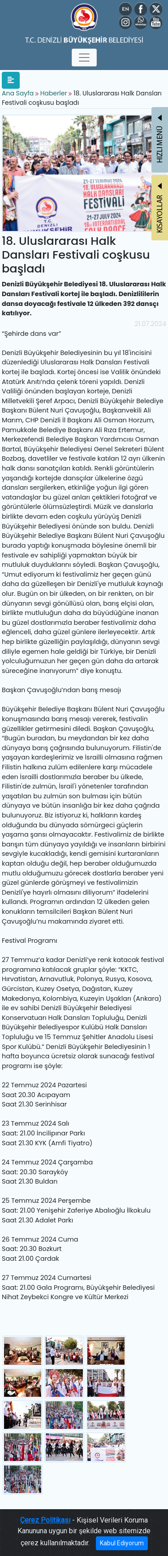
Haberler (53, 93)
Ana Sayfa (18, 93)
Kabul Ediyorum (122, 1543)
